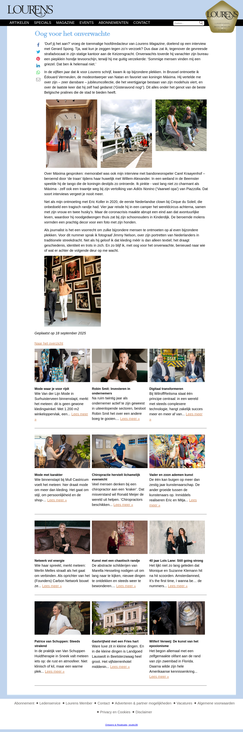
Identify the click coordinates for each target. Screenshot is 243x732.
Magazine (65, 23)
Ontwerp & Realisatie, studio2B (121, 725)
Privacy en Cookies (115, 712)
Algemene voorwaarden (216, 703)
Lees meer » (130, 419)
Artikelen (19, 23)
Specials (42, 23)
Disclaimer (144, 712)
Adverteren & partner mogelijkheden (143, 703)
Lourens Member (79, 703)
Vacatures (184, 703)
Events (87, 23)
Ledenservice (50, 703)
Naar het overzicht (49, 343)
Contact (141, 23)
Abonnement (24, 703)
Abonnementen (113, 23)
